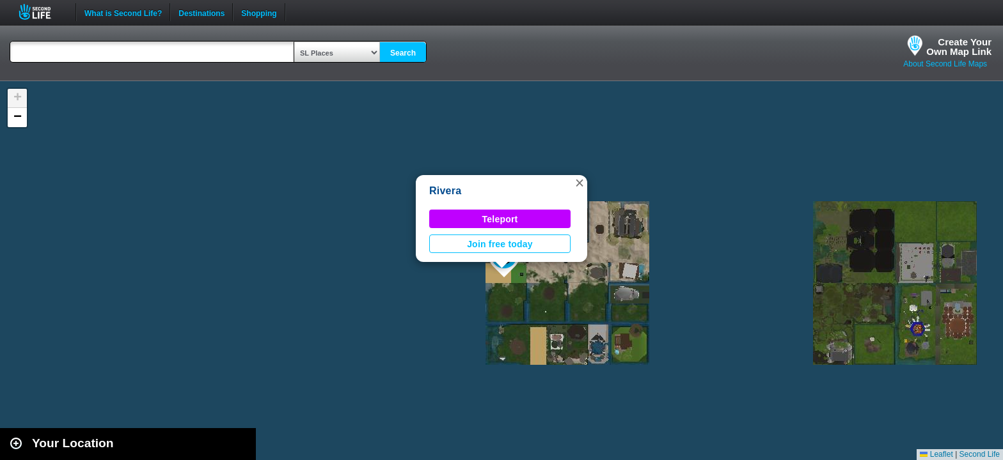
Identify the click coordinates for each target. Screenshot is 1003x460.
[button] (579, 182)
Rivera (445, 190)
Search (403, 53)
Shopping (258, 12)
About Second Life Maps (945, 63)
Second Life (42, 11)
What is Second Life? (123, 12)
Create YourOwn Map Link (958, 46)
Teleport (500, 219)
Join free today (500, 244)
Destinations (201, 12)
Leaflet (936, 454)
